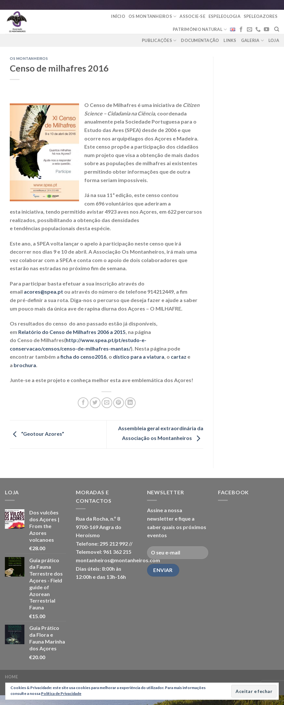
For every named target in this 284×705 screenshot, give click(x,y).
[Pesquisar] (276, 29)
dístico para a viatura (138, 356)
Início (118, 16)
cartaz (178, 356)
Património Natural (200, 29)
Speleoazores (260, 16)
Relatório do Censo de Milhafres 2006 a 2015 (72, 332)
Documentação (200, 40)
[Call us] (258, 30)
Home (11, 676)
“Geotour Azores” (37, 434)
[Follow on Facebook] (241, 30)
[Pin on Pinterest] (118, 402)
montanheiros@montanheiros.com (118, 560)
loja (273, 40)
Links (229, 40)
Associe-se (192, 16)
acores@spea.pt (43, 291)
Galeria (252, 40)
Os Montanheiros (152, 16)
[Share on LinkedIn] (130, 402)
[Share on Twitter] (95, 402)
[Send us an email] (249, 30)
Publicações (159, 40)
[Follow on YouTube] (266, 30)
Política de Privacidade (61, 693)
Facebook (233, 492)
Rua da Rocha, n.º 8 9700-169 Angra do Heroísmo (98, 526)
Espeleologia (224, 16)
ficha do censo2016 (83, 356)
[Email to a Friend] (106, 402)
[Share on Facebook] (83, 402)
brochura (25, 365)
